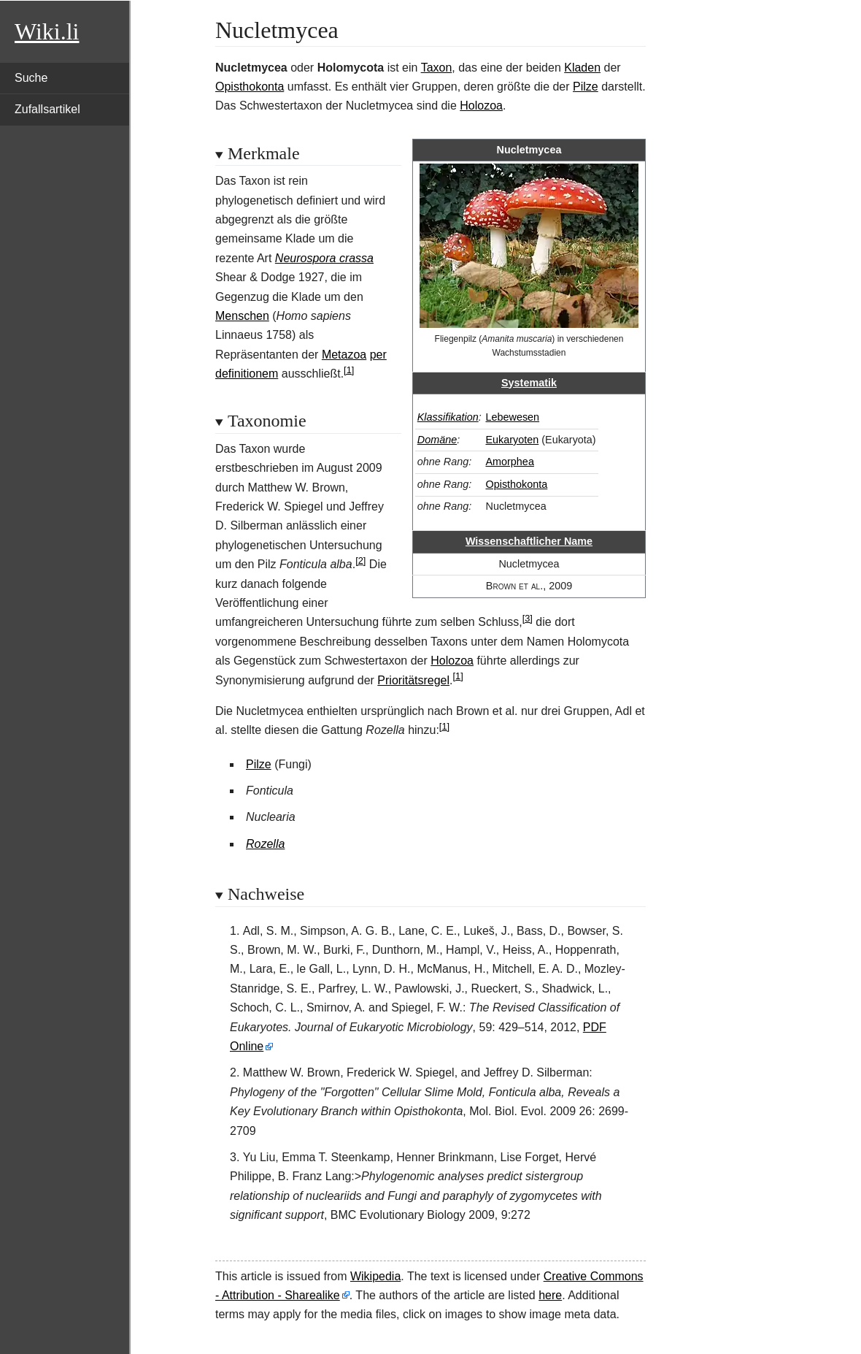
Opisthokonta (249, 86)
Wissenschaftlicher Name (529, 541)
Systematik (529, 383)
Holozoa (481, 105)
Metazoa (344, 354)
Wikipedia (375, 1276)
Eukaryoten (511, 439)
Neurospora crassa (324, 258)
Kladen (582, 67)
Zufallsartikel (47, 109)
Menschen (242, 316)
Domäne (437, 439)
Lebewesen (512, 417)
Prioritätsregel (413, 680)
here (550, 1295)
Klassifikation (448, 417)
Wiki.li (47, 31)
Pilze (585, 86)
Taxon (436, 67)
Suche (31, 78)
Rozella (265, 844)
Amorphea (509, 461)
